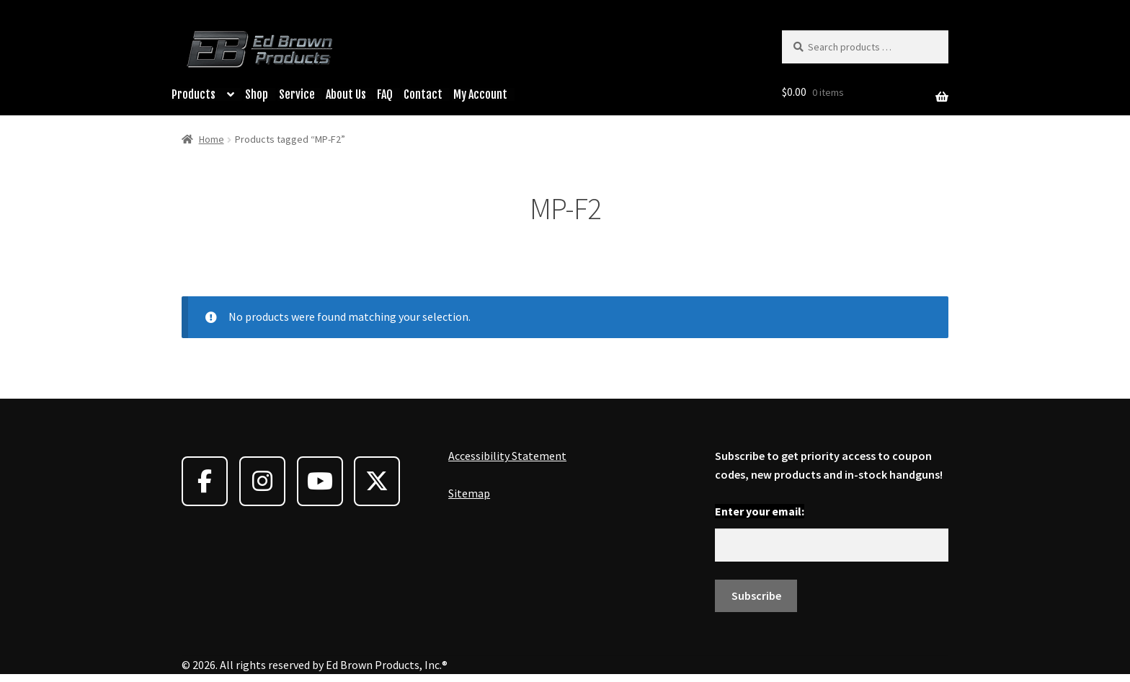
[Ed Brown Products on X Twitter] (377, 481)
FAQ (385, 94)
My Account (480, 94)
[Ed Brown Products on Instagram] (262, 481)
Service (297, 94)
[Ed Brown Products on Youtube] (320, 481)
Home (211, 139)
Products (193, 94)
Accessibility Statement (507, 455)
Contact (423, 94)
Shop (256, 94)
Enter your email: (759, 511)
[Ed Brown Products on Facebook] (205, 481)
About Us (346, 94)
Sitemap (469, 493)
